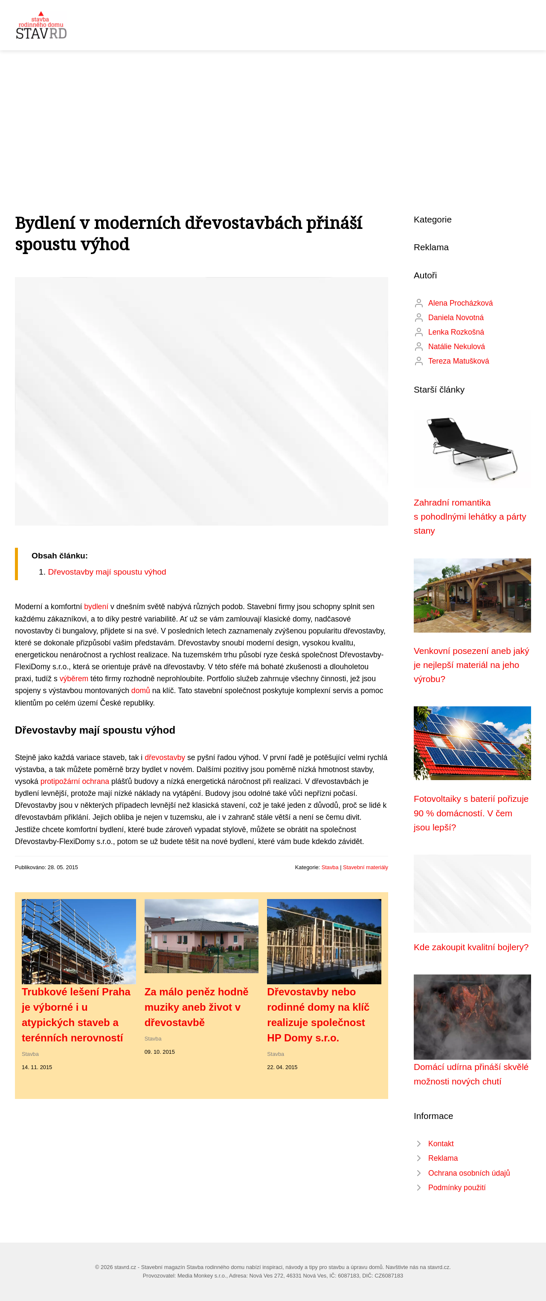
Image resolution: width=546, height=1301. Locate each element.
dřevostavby (165, 757)
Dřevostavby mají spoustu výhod (107, 571)
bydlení (96, 606)
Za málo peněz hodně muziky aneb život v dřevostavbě (197, 1007)
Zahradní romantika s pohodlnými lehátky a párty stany (470, 516)
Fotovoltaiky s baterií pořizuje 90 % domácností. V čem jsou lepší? (471, 813)
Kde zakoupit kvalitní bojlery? (471, 947)
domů (140, 690)
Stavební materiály (365, 867)
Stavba (330, 867)
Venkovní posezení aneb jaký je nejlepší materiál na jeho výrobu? (471, 665)
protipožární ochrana (75, 781)
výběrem (74, 678)
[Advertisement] (273, 114)
